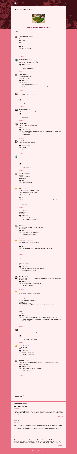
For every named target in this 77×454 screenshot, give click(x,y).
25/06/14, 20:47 (27, 80)
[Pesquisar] (65, 3)
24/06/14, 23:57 (25, 210)
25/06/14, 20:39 (27, 46)
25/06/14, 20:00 (27, 246)
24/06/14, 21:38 (27, 140)
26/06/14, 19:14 (27, 329)
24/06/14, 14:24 (31, 59)
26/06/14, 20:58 (27, 113)
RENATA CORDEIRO (22, 93)
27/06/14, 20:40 (27, 315)
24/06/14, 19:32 (28, 123)
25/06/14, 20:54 (27, 99)
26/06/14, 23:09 (27, 335)
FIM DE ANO (17, 420)
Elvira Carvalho (21, 140)
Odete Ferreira (21, 345)
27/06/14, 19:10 (27, 360)
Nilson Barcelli (21, 329)
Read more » (60, 416)
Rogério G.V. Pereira (23, 173)
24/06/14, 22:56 (23, 188)
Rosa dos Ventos (22, 74)
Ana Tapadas (21, 156)
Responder (21, 56)
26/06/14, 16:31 (26, 291)
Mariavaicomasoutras (23, 240)
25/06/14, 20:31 (27, 230)
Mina (20, 225)
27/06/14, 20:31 (27, 180)
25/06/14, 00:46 (23, 225)
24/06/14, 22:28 (29, 173)
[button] (62, 9)
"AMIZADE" (17, 435)
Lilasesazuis (21, 291)
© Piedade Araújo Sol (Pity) (24, 36)
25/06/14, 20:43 (27, 64)
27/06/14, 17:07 (27, 345)
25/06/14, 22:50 (25, 257)
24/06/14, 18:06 (30, 109)
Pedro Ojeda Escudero (23, 109)
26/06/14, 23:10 (27, 145)
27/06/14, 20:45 (27, 366)
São (23, 46)
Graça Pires (21, 276)
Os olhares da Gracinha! (23, 59)
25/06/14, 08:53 (30, 240)
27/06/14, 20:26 (27, 350)
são (15, 3)
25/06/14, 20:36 (27, 215)
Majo (20, 188)
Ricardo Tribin (21, 360)
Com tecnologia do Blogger (38, 450)
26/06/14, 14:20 (26, 276)
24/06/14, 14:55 (29, 74)
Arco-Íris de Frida (22, 123)
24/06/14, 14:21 (32, 36)
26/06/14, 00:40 (27, 266)
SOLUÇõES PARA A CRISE (21, 406)
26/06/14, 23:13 (27, 163)
